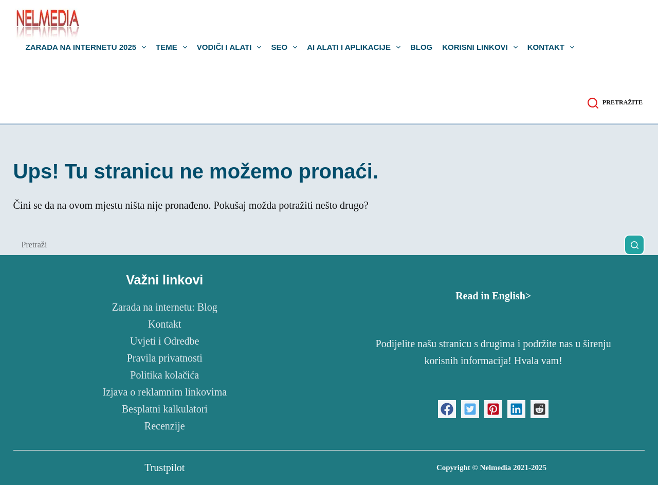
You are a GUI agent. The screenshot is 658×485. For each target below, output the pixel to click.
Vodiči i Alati (231, 47)
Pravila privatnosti (165, 358)
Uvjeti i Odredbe (164, 341)
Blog (421, 47)
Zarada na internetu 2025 (88, 47)
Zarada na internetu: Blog (164, 307)
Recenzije (164, 426)
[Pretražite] (615, 103)
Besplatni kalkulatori (165, 409)
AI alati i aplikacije (356, 47)
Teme (173, 47)
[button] (447, 409)
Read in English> (493, 295)
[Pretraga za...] (319, 245)
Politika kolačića (164, 375)
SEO (286, 47)
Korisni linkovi (482, 47)
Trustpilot (164, 467)
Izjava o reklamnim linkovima (164, 392)
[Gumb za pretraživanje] (634, 245)
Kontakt (552, 47)
